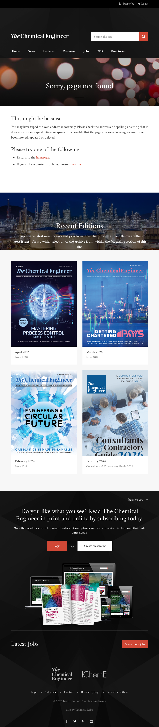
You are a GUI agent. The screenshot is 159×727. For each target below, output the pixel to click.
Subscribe (126, 4)
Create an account (95, 545)
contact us (75, 163)
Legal (32, 690)
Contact (68, 690)
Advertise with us (118, 690)
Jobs (76, 51)
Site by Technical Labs (80, 707)
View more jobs (134, 642)
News (28, 51)
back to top (135, 498)
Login (143, 4)
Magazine (61, 51)
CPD (88, 51)
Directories (104, 51)
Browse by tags (90, 690)
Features (43, 51)
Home (15, 51)
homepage (43, 156)
